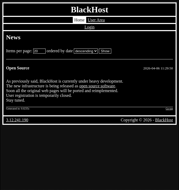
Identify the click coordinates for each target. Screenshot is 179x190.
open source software (97, 86)
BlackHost (89, 9)
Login (89, 27)
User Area (96, 20)
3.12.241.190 (17, 120)
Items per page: (26, 51)
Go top (169, 108)
